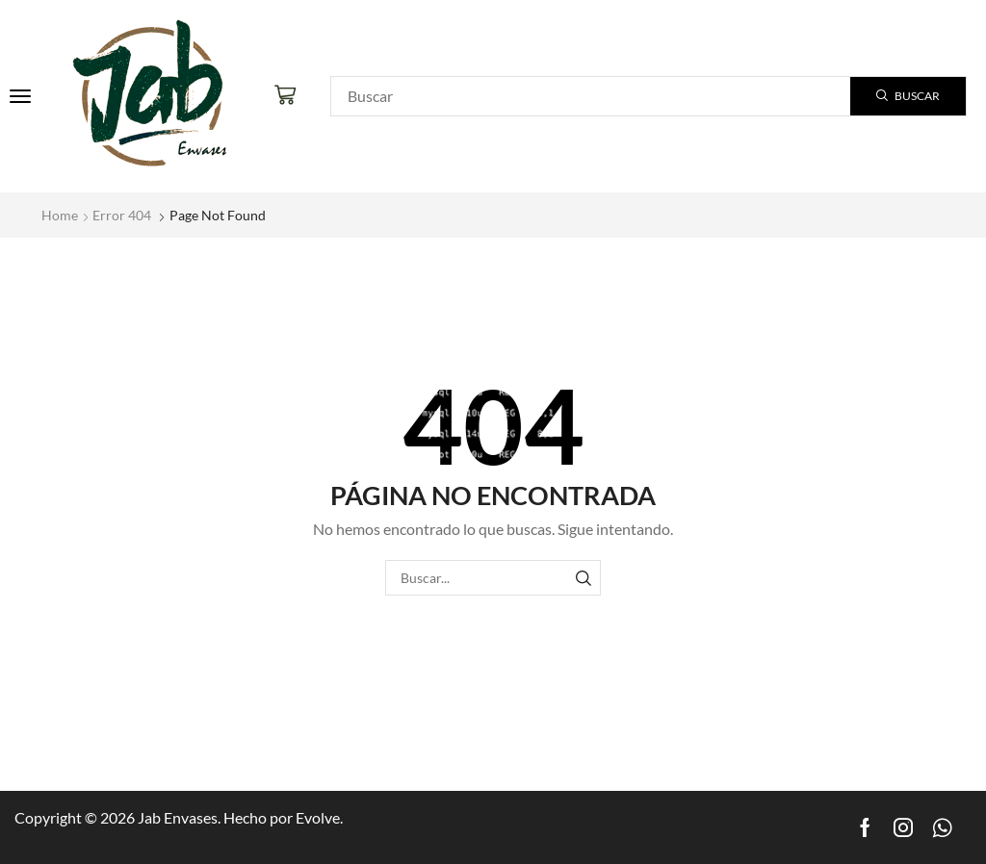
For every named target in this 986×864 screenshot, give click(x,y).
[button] (20, 96)
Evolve (318, 817)
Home (59, 215)
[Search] (908, 96)
